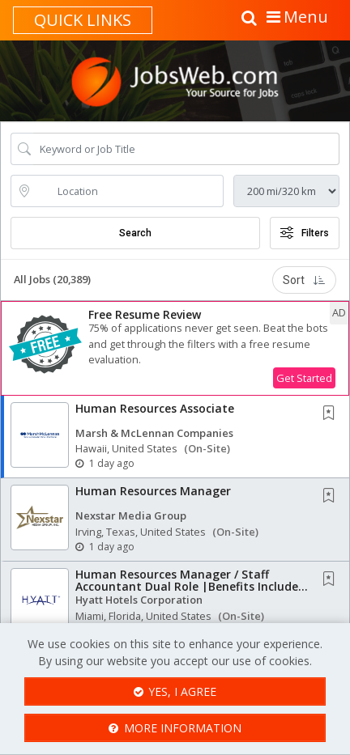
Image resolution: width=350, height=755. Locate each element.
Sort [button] (304, 280)
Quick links (82, 20)
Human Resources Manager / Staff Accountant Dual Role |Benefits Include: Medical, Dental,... (188, 586)
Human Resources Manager (153, 490)
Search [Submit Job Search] (135, 233)
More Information (175, 728)
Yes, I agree (175, 691)
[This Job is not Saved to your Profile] (332, 414)
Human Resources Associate (154, 408)
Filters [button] (304, 233)
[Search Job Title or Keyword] (186, 149)
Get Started (304, 378)
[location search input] (128, 191)
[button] (175, 348)
